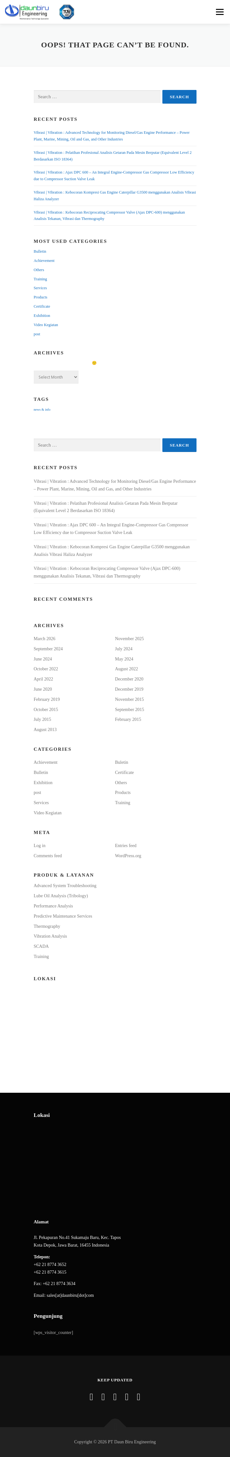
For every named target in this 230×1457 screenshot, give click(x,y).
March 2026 (45, 638)
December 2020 (129, 679)
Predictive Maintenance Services (63, 916)
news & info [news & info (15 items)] (42, 409)
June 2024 (43, 659)
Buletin (121, 762)
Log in (40, 845)
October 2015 (46, 709)
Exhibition (42, 315)
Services (40, 288)
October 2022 (46, 669)
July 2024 (124, 648)
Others (39, 270)
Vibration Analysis (50, 936)
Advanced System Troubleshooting (65, 885)
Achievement (44, 260)
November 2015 (129, 699)
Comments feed (48, 855)
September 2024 (48, 648)
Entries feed (126, 845)
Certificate (42, 306)
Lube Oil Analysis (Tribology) (61, 895)
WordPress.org (128, 855)
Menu (219, 12)
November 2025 (129, 638)
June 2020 (43, 689)
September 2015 (129, 709)
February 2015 (128, 719)
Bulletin (40, 251)
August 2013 (45, 729)
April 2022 (43, 679)
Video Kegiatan (46, 325)
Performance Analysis (53, 906)
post (37, 334)
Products (41, 297)
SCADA (41, 946)
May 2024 (124, 659)
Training (40, 279)
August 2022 (126, 669)
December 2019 (129, 689)
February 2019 (47, 699)
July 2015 (42, 719)
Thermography (47, 926)
